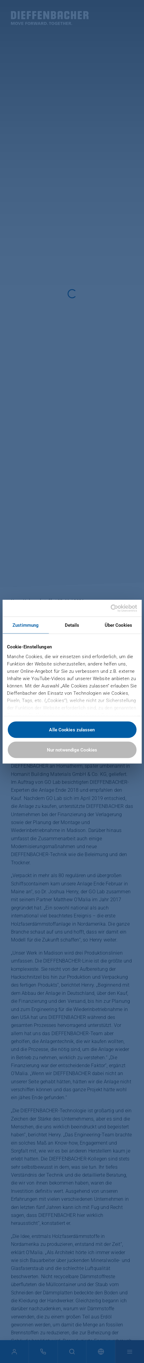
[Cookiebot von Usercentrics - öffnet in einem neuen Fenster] (110, 608)
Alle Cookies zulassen (72, 730)
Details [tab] (72, 625)
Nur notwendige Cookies (72, 749)
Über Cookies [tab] (118, 625)
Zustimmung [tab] (25, 625)
